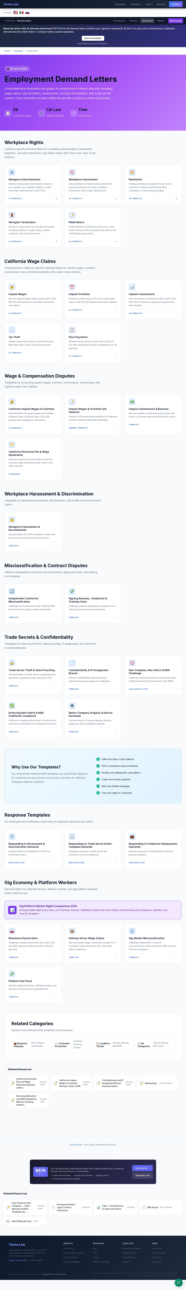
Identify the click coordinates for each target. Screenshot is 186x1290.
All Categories (119, 21)
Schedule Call (143, 1175)
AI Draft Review (129, 1257)
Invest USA (156, 1257)
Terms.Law (11, 4)
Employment (147, 21)
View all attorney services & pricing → (93, 43)
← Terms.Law (9, 21)
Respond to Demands (132, 1248)
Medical (160, 21)
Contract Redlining (71, 1262)
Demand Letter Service (73, 1253)
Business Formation (101, 1262)
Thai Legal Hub (158, 1253)
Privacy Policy (47, 1274)
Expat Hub (156, 1262)
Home (7, 51)
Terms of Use (60, 1274)
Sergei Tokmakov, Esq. (18, 1260)
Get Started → (143, 1168)
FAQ (95, 1253)
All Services (68, 1248)
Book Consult (176, 21)
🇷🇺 (27, 13)
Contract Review (70, 1257)
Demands (18, 51)
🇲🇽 (21, 13)
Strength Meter (129, 1253)
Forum (95, 1257)
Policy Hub (156, 1248)
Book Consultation (93, 38)
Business (133, 21)
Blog (95, 1248)
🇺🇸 (15, 12)
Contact (176, 4)
